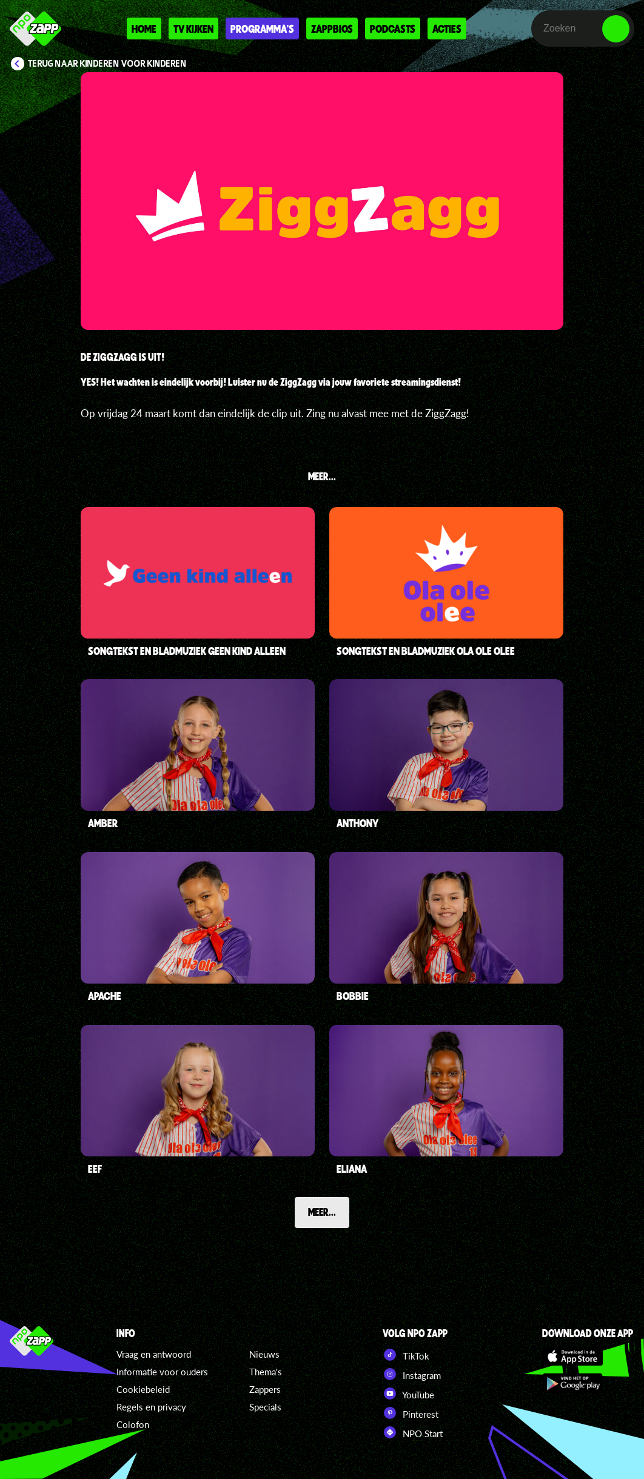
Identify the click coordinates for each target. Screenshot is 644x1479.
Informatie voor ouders (162, 1371)
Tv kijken (193, 28)
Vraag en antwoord (153, 1354)
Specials (265, 1406)
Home (144, 28)
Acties (446, 28)
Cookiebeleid (143, 1389)
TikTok (406, 1354)
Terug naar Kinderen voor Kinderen (107, 63)
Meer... (322, 1211)
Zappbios (332, 28)
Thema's (265, 1371)
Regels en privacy (151, 1406)
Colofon (132, 1424)
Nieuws (264, 1354)
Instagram (412, 1374)
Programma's (262, 28)
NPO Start (413, 1432)
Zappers (265, 1389)
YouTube (408, 1393)
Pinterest (410, 1413)
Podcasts (392, 28)
